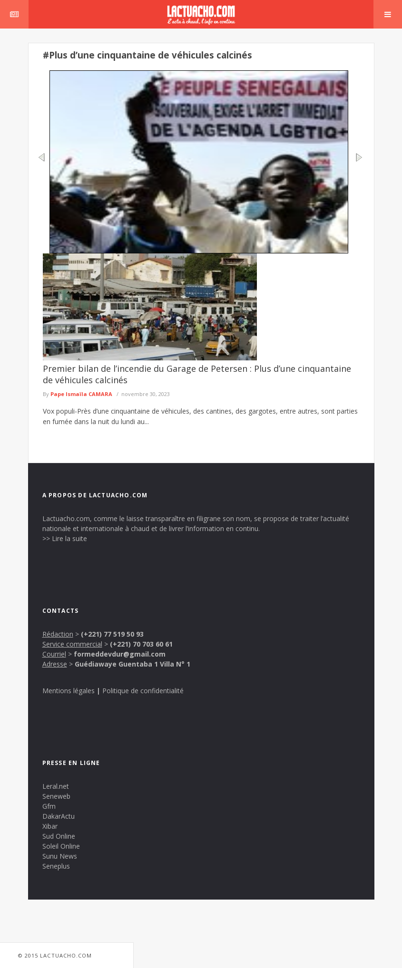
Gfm (49, 806)
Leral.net (55, 786)
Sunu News (59, 856)
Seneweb (56, 796)
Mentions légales (68, 690)
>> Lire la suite (64, 538)
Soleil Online (61, 846)
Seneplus (56, 866)
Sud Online (58, 836)
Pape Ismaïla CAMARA (81, 393)
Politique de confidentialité (143, 690)
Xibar (50, 826)
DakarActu (58, 816)
